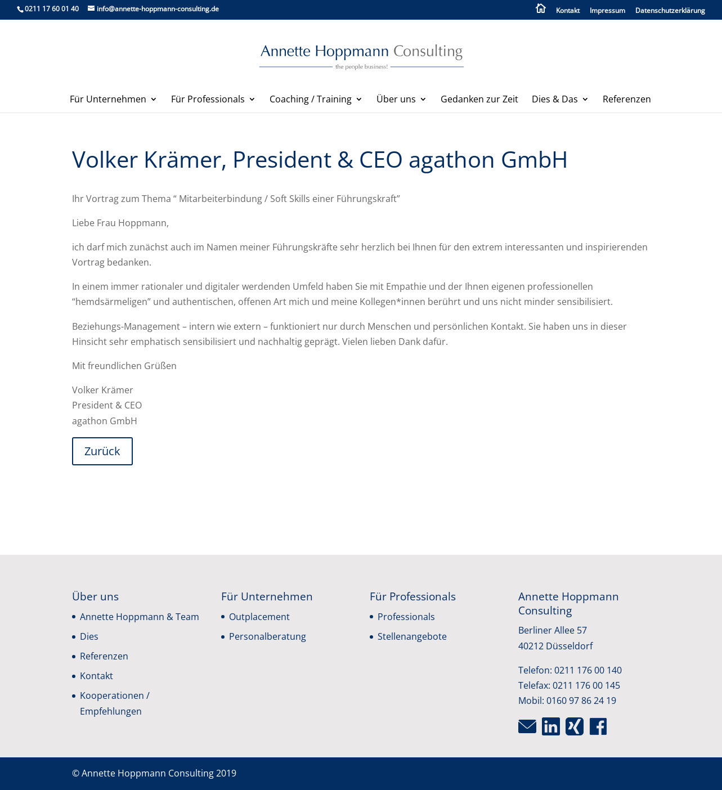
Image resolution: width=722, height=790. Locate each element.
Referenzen (627, 100)
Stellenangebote (412, 636)
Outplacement (259, 617)
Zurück (102, 451)
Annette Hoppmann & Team (139, 617)
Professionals (406, 617)
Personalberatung (267, 636)
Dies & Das (555, 100)
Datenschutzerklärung (670, 11)
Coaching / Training (311, 100)
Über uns (396, 100)
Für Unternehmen (108, 100)
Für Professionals (208, 100)
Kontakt (568, 11)
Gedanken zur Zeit (479, 100)
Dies (89, 636)
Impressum (607, 11)
